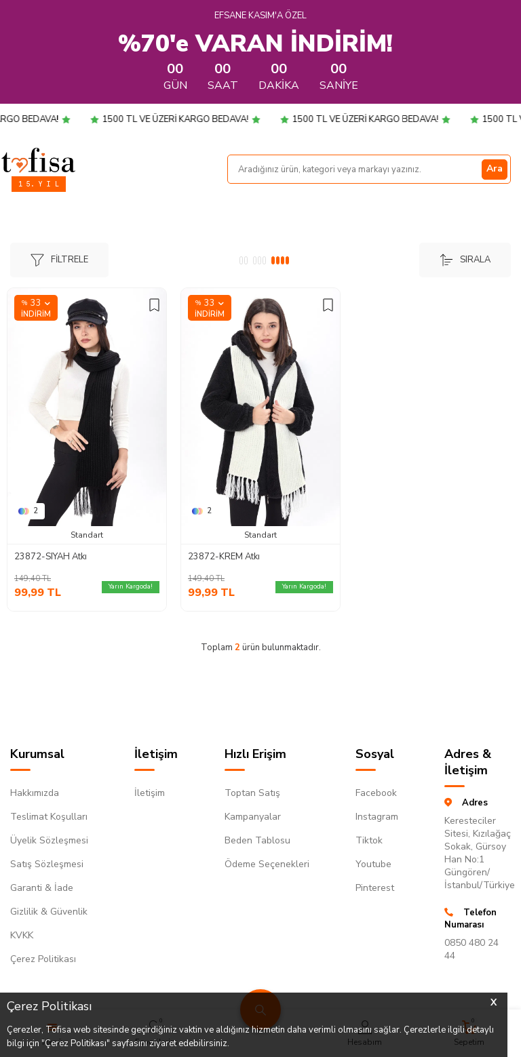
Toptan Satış (252, 792)
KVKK (21, 935)
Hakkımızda (34, 792)
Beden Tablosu (257, 840)
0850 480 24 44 (471, 949)
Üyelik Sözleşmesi (49, 840)
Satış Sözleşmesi (46, 864)
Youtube (373, 864)
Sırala (465, 260)
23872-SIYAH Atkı (50, 557)
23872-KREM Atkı (224, 557)
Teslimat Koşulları (49, 816)
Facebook (376, 792)
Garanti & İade (41, 887)
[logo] (38, 160)
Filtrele (59, 260)
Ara (494, 168)
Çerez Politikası (43, 959)
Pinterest (374, 887)
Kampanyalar (253, 816)
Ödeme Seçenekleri (267, 864)
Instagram (376, 816)
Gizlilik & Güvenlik (49, 911)
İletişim (149, 792)
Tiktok (369, 840)
